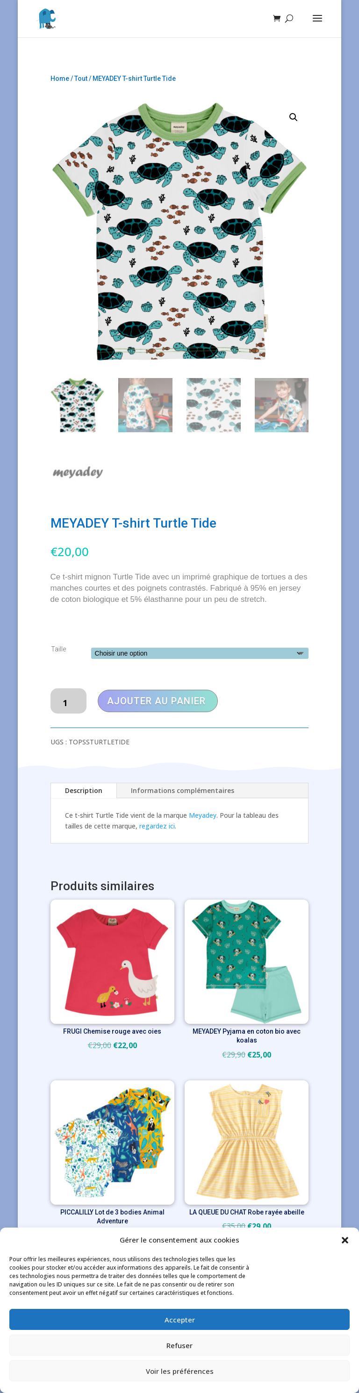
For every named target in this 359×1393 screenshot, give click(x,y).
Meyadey (202, 815)
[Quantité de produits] (68, 701)
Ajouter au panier (156, 701)
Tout (80, 78)
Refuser (179, 1345)
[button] (345, 1240)
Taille (58, 649)
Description (83, 790)
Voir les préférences (180, 1371)
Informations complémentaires (182, 790)
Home (59, 78)
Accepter (180, 1319)
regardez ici (157, 826)
